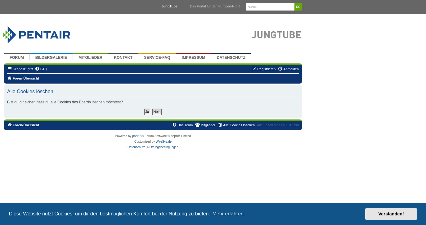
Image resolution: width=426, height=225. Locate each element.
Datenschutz (231, 57)
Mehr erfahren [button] (228, 213)
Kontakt (123, 57)
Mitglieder (90, 57)
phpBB (136, 136)
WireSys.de (164, 141)
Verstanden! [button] (391, 213)
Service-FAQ (157, 57)
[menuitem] (41, 69)
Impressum (193, 57)
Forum (17, 57)
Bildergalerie (51, 57)
